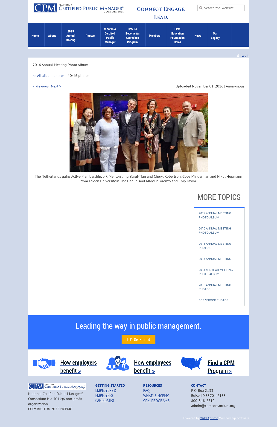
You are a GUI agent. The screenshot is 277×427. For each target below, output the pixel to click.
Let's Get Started (138, 339)
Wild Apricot (209, 418)
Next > (56, 86)
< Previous (41, 86)
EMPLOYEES (104, 395)
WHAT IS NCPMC (156, 395)
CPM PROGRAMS (156, 400)
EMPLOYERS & (105, 390)
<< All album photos (48, 75)
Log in (245, 56)
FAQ (146, 390)
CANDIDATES (104, 400)
